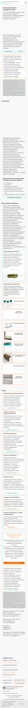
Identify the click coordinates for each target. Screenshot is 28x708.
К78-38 (22, 327)
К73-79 (18, 305)
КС (18, 339)
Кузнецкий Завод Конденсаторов (11, 1)
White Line (16, 369)
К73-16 (18, 304)
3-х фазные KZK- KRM (19, 381)
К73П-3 (15, 304)
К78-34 (20, 349)
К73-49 (18, 327)
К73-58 (15, 327)
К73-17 (22, 304)
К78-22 (18, 316)
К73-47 (22, 337)
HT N (19, 360)
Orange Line (21, 369)
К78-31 (16, 349)
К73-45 (15, 337)
